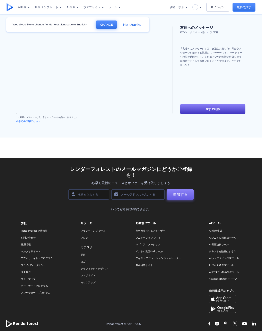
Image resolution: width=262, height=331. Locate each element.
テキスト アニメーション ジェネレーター (158, 258)
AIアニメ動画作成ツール (222, 237)
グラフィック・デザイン (94, 268)
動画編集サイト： (145, 265)
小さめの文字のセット (28, 121)
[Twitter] (235, 324)
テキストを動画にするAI (222, 251)
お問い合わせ (28, 237)
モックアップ (88, 282)
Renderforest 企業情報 (34, 230)
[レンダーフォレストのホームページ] (10, 7)
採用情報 (26, 244)
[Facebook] (209, 324)
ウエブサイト (88, 275)
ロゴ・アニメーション (148, 244)
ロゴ (83, 261)
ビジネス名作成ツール (221, 265)
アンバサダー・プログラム (35, 292)
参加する (180, 194)
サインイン (218, 7)
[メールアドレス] (138, 194)
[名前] (88, 194)
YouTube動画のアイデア (223, 278)
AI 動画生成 (215, 230)
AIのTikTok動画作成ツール (224, 272)
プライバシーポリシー (33, 265)
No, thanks (132, 25)
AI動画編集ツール (219, 244)
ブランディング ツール (93, 230)
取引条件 (26, 272)
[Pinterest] (226, 324)
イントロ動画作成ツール (149, 251)
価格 (172, 7)
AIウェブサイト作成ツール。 (225, 258)
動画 (83, 254)
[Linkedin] (254, 324)
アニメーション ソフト (148, 237)
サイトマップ (28, 278)
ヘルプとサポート (31, 251)
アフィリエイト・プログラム (37, 258)
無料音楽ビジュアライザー (150, 230)
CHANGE (106, 24)
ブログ (84, 237)
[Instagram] (217, 324)
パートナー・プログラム (34, 285)
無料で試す (244, 7)
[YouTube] (244, 324)
